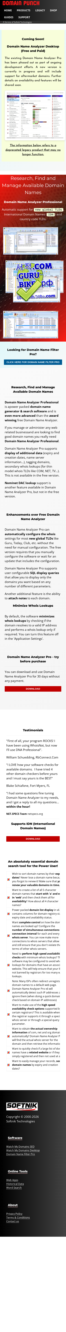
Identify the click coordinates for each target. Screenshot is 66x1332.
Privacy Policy (14, 1213)
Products (23, 10)
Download (33, 688)
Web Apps (12, 1179)
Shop (53, 10)
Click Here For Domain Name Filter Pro (32, 361)
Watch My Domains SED (20, 1146)
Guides (8, 17)
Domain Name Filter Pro (20, 1153)
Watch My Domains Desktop (23, 1149)
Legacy (40, 10)
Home (8, 10)
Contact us (12, 1220)
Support (24, 17)
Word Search (14, 1187)
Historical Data (15, 1183)
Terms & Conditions (18, 1217)
